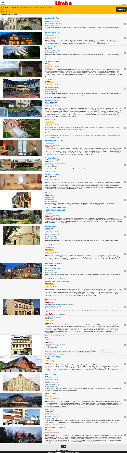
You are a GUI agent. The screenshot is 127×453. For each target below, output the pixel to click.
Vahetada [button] (121, 9)
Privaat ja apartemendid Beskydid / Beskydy (38, 7)
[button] (63, 446)
